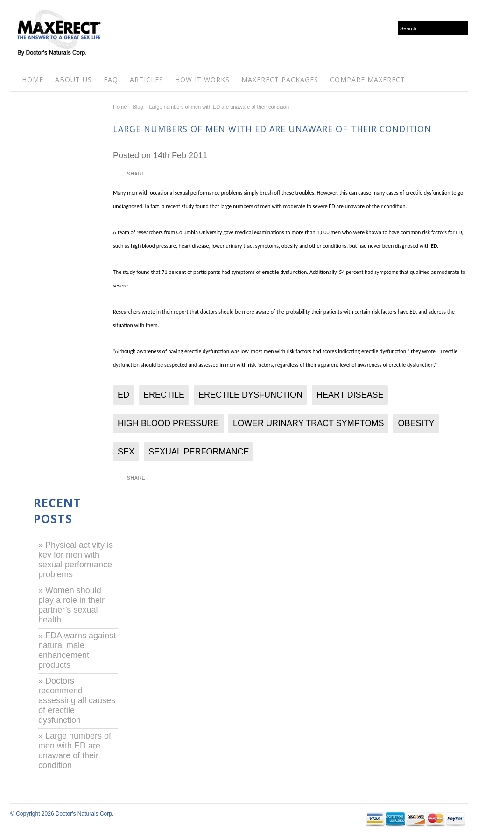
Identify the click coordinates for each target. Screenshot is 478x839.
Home (32, 79)
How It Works (202, 79)
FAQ (111, 79)
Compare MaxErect (367, 79)
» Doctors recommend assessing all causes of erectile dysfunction (76, 700)
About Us (73, 79)
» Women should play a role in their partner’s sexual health (71, 605)
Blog (138, 107)
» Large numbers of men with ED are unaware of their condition (74, 750)
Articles (146, 79)
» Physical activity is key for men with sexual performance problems (75, 559)
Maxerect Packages (279, 79)
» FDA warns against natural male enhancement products (77, 650)
